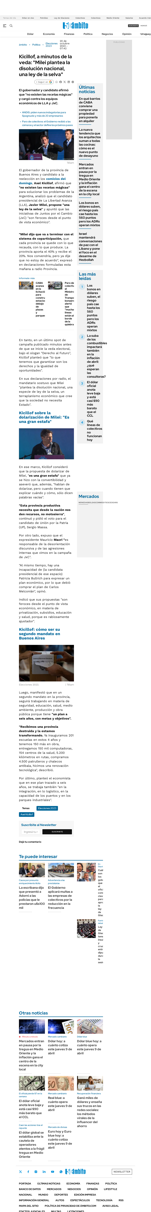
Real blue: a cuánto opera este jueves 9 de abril (60, 1104)
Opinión (126, 34)
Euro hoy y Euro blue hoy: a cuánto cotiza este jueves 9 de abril (60, 1139)
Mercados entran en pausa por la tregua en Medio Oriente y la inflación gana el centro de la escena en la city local (89, 179)
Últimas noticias (48, 1183)
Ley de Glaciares (61, 18)
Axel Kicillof (27, 814)
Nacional (25, 1194)
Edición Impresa (85, 1194)
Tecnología (104, 1200)
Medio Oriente (113, 18)
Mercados (54, 1189)
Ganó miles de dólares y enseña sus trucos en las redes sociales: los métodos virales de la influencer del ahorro (89, 1112)
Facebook (28, 1171)
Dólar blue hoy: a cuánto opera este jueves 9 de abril (89, 1047)
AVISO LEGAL (110, 1206)
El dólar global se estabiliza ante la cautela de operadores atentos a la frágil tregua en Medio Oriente (31, 1145)
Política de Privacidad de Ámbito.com (70, 1206)
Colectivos (80, 18)
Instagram (35, 1171)
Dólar (30, 34)
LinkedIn (44, 1171)
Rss (121, 1200)
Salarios (129, 18)
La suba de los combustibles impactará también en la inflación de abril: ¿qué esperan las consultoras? (97, 356)
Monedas (83, 502)
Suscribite (57, 832)
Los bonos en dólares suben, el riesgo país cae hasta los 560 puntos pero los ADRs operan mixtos (90, 214)
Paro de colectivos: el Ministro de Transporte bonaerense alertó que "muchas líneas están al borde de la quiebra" (72, 303)
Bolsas (92, 502)
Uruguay (146, 34)
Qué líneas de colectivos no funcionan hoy (94, 430)
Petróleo (44, 18)
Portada (25, 1183)
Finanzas (69, 34)
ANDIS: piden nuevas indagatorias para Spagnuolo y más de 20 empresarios (44, 114)
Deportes (61, 1194)
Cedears (113, 502)
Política (88, 34)
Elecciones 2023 (51, 44)
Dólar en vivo (28, 18)
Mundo (43, 1194)
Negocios (107, 34)
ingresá (143, 25)
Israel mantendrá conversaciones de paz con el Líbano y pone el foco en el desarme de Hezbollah (90, 247)
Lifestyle (110, 1189)
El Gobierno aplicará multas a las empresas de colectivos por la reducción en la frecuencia (60, 898)
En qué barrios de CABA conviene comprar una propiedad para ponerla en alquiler (89, 110)
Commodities (102, 502)
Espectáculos (80, 1200)
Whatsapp (61, 1171)
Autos (59, 1200)
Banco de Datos (30, 1189)
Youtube (52, 1172)
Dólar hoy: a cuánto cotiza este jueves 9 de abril (60, 1047)
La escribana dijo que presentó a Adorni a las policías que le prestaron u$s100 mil (32, 898)
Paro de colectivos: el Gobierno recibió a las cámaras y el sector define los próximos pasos (47, 123)
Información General (34, 1200)
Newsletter (122, 1171)
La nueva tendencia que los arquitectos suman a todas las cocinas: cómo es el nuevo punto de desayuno (90, 143)
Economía (49, 34)
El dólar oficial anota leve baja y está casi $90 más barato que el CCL (93, 399)
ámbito (23, 45)
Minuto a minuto (30, 1036)
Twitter (20, 1171)
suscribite (133, 25)
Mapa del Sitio (29, 1206)
